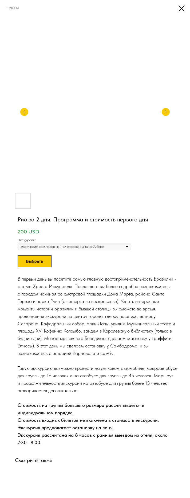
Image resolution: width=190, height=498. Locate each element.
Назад (14, 8)
